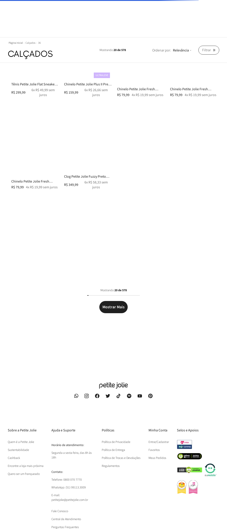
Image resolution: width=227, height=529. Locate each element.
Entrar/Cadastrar (159, 442)
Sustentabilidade (18, 450)
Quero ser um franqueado (24, 474)
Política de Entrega (113, 450)
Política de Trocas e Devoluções (121, 458)
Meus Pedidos (157, 458)
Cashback (14, 458)
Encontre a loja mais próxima (25, 466)
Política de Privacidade (116, 442)
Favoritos (154, 450)
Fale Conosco (59, 511)
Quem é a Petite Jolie (21, 442)
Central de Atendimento (66, 519)
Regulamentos (111, 466)
